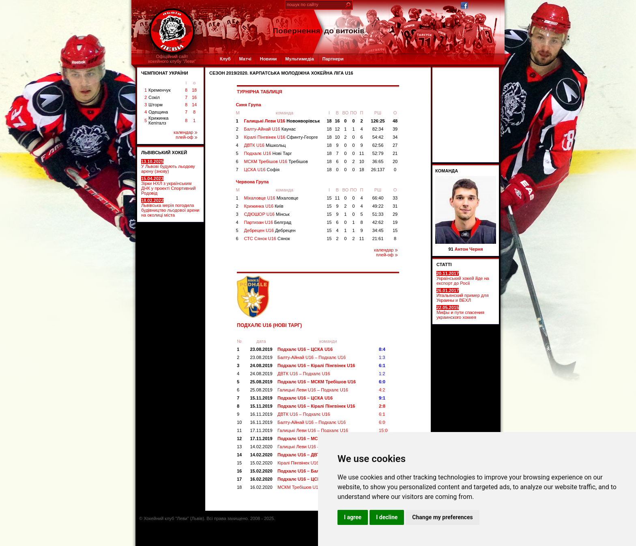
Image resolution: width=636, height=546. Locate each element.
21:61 (378, 238)
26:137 (378, 169)
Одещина (158, 112)
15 (329, 198)
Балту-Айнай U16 (270, 129)
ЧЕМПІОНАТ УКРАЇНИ (164, 73)
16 (194, 97)
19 (395, 222)
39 (395, 129)
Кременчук (159, 90)
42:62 (378, 222)
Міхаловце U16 (271, 198)
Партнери (333, 58)
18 (194, 90)
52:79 (378, 153)
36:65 (378, 161)
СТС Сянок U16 (267, 238)
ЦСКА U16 (262, 169)
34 (395, 137)
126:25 (378, 120)
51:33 (378, 214)
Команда (446, 170)
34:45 (378, 230)
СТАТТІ (444, 264)
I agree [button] (352, 517)
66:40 (378, 198)
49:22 (378, 206)
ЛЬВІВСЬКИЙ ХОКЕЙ (164, 152)
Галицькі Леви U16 (282, 120)
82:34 (378, 129)
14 (194, 104)
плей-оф (186, 137)
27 (395, 145)
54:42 (378, 137)
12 (337, 129)
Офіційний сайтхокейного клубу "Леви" (172, 59)
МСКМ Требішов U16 (276, 161)
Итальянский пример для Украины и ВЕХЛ (462, 295)
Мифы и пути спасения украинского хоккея (460, 312)
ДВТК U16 (265, 145)
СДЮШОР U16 (267, 214)
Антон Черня (469, 249)
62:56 (378, 145)
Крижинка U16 (264, 206)
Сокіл (154, 97)
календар (185, 132)
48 (395, 120)
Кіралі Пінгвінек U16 (281, 137)
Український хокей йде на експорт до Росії (462, 278)
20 (395, 161)
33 (395, 198)
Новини (268, 58)
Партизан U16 (268, 222)
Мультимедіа (299, 58)
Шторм (155, 104)
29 (395, 214)
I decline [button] (387, 517)
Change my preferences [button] (442, 517)
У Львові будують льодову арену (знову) (168, 166)
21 (395, 153)
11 (361, 153)
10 (337, 137)
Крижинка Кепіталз (158, 120)
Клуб (225, 58)
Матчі (245, 58)
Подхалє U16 (268, 153)
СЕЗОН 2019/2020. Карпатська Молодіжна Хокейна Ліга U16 (281, 73)
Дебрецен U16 (270, 230)
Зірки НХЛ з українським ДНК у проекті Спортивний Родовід (168, 186)
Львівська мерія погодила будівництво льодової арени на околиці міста (170, 207)
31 (395, 206)
